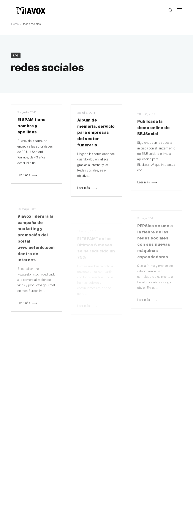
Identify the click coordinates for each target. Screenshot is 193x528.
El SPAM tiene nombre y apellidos (31, 126)
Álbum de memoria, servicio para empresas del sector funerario (96, 134)
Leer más (23, 176)
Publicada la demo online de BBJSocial (153, 131)
